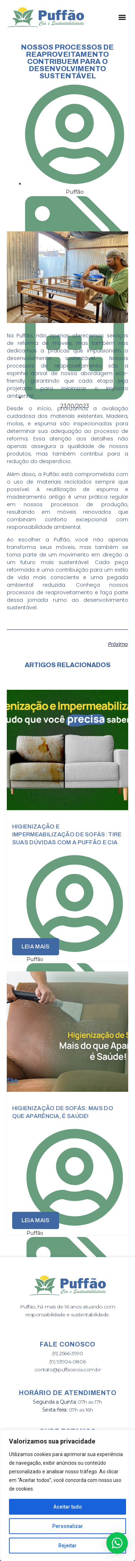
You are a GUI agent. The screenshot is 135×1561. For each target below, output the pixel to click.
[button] (122, 17)
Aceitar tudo (67, 1507)
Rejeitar (67, 1545)
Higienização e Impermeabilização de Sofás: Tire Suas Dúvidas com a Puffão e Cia (67, 834)
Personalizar (67, 1526)
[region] (67, 1495)
